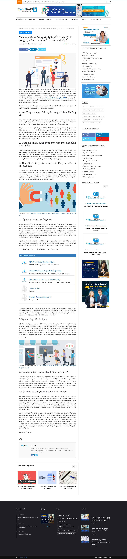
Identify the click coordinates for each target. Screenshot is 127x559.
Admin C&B (34, 288)
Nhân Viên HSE (96, 252)
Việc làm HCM (100, 106)
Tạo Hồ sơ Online (87, 60)
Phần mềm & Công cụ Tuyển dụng (25, 19)
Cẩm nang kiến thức (95, 19)
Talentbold (26, 44)
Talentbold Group (22, 557)
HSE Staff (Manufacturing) (96, 230)
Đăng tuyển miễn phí (97, 119)
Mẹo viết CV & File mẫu (88, 55)
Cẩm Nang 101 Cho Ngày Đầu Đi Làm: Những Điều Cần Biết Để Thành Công (41, 1)
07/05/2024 (39, 44)
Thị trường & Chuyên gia (79, 19)
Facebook (24, 49)
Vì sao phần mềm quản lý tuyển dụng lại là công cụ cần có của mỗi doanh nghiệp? (54, 28)
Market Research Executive (40, 297)
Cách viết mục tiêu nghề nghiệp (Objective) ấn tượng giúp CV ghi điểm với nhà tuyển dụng (101, 519)
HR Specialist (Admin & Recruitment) (44, 279)
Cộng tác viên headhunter (89, 113)
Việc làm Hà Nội (86, 119)
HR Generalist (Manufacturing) (41, 262)
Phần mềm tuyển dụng (88, 110)
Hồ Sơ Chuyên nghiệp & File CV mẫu (92, 58)
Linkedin (33, 49)
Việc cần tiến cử (99, 110)
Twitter (41, 49)
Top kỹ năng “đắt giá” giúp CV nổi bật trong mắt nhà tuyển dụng (100, 530)
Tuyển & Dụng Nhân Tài (45, 19)
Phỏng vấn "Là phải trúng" (89, 63)
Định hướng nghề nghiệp (88, 106)
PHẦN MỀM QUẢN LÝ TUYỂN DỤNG (47, 520)
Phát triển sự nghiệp (62, 19)
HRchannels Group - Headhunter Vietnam (95, 203)
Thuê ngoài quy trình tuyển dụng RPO (91, 122)
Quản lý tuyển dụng (29, 28)
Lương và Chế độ (87, 66)
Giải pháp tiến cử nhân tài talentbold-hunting (93, 116)
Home (21, 28)
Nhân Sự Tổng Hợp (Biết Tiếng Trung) (45, 271)
